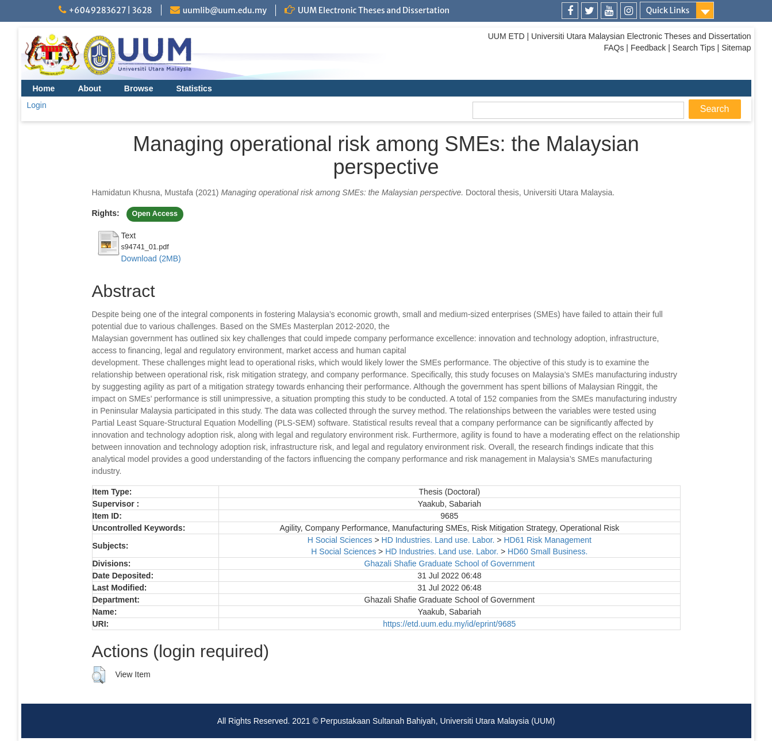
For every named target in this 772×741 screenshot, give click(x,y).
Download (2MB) (151, 258)
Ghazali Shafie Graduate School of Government (449, 563)
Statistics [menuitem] (194, 88)
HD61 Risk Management (548, 540)
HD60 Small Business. (547, 551)
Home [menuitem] (44, 88)
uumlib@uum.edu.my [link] (225, 10)
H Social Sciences (340, 540)
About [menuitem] (89, 88)
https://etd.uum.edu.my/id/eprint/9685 (449, 623)
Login (37, 105)
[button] (98, 675)
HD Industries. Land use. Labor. (438, 540)
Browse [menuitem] (138, 88)
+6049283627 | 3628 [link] (110, 10)
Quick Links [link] (668, 10)
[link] (570, 10)
